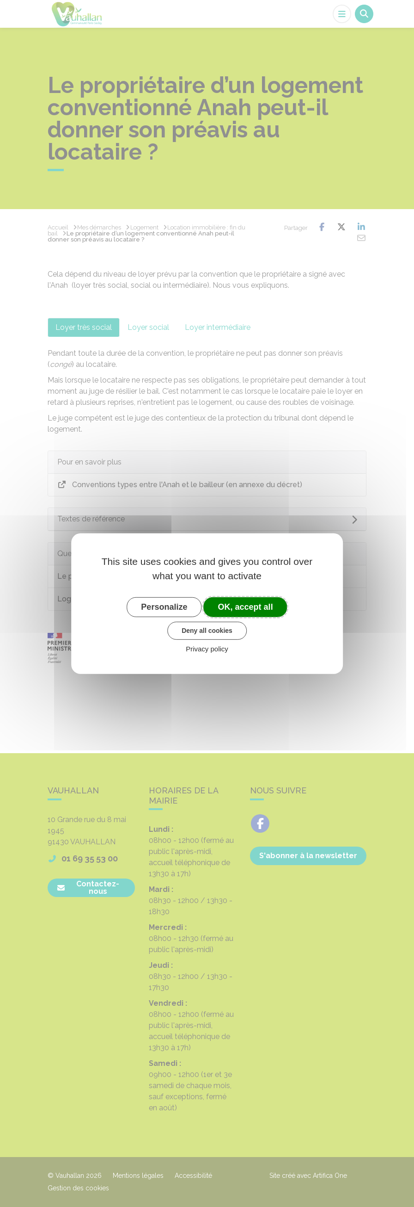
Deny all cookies (207, 630)
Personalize (164, 606)
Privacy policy (207, 649)
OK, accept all (245, 606)
